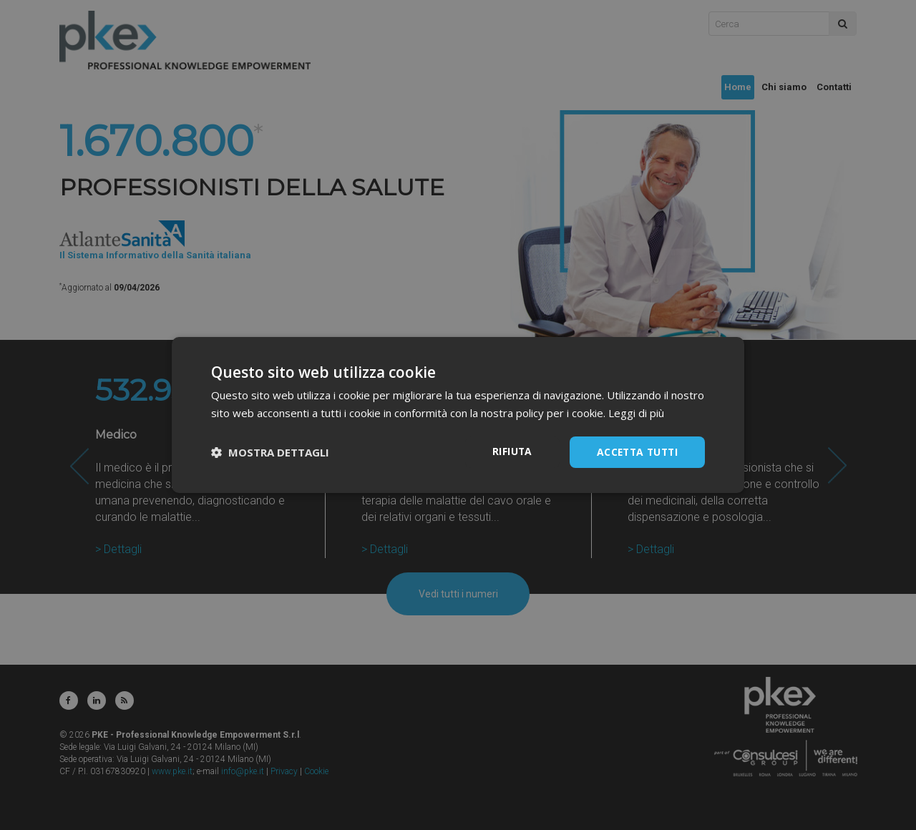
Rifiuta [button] (507, 451)
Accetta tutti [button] (635, 452)
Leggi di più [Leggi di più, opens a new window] (636, 413)
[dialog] (458, 415)
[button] (270, 452)
